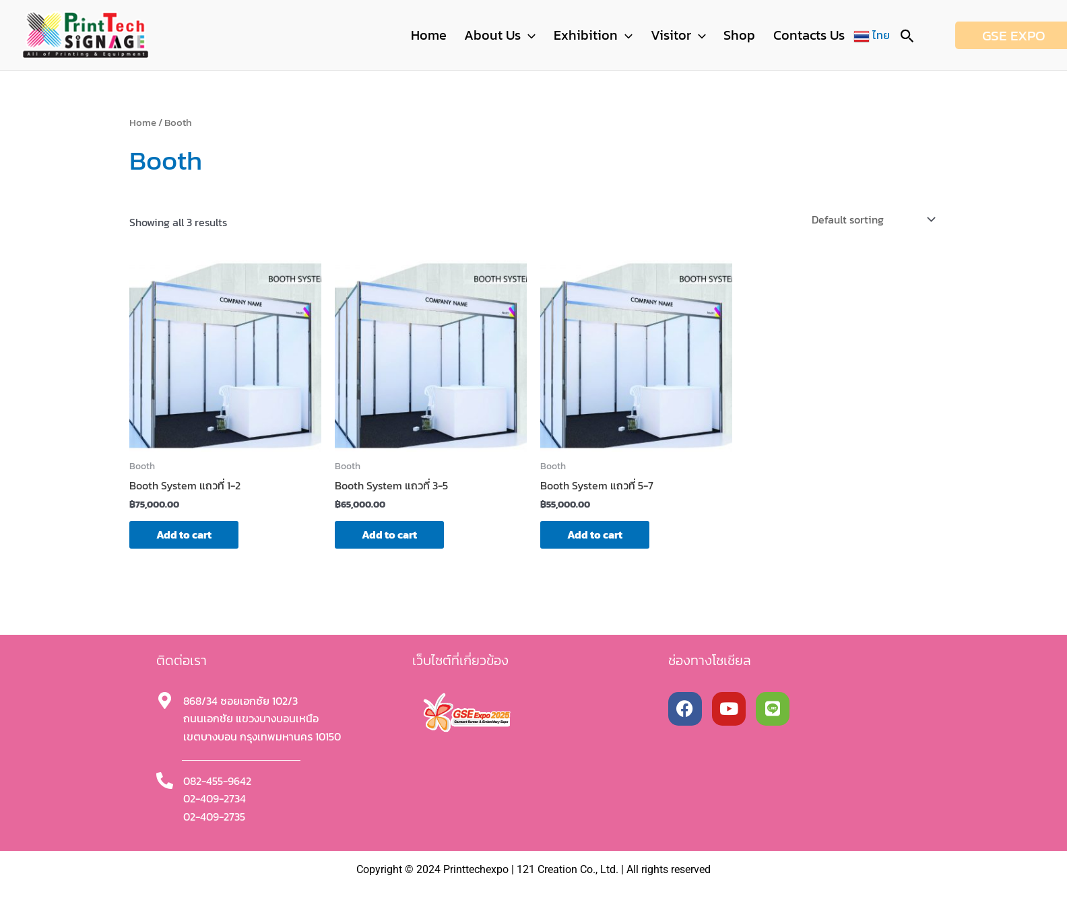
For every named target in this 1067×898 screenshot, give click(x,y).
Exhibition (608, 35)
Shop (746, 35)
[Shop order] (872, 219)
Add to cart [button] (184, 534)
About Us (520, 35)
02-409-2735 (214, 816)
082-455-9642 (217, 781)
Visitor (689, 35)
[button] (548, 35)
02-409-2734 (214, 798)
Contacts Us (811, 35)
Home (453, 35)
